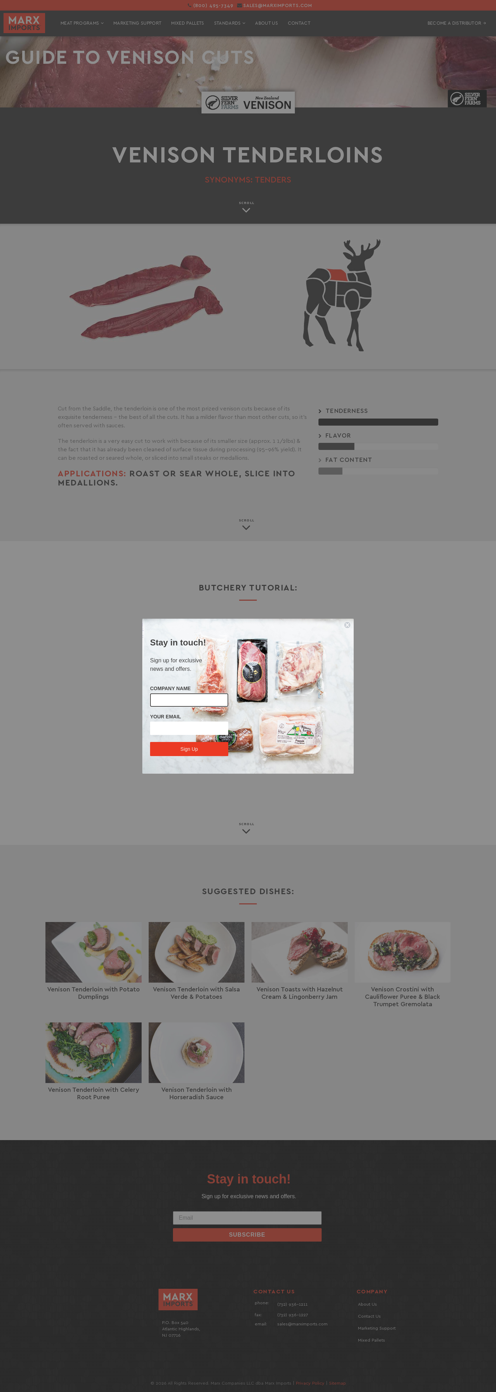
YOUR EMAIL (165, 716)
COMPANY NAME (170, 688)
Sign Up (189, 749)
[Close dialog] (347, 625)
